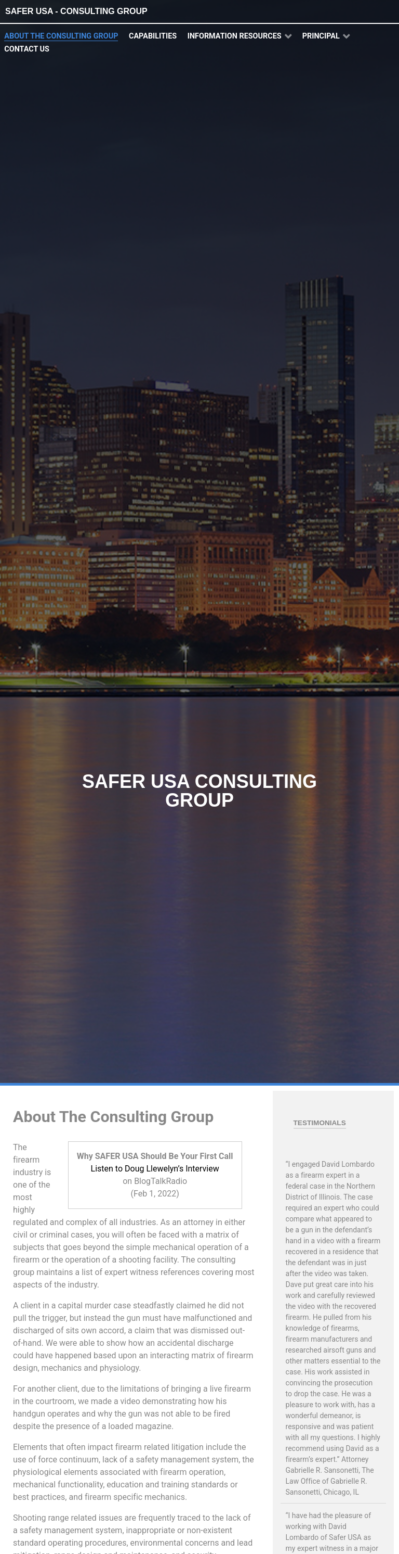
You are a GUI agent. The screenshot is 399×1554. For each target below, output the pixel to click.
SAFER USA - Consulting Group (76, 11)
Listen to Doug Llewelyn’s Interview (155, 1169)
